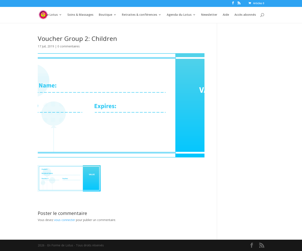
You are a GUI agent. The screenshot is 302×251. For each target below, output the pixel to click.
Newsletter (209, 15)
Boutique (105, 15)
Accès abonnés (245, 15)
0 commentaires (68, 46)
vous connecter (64, 220)
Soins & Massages (80, 15)
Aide (226, 15)
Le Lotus (52, 15)
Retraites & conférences (139, 15)
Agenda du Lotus (179, 15)
